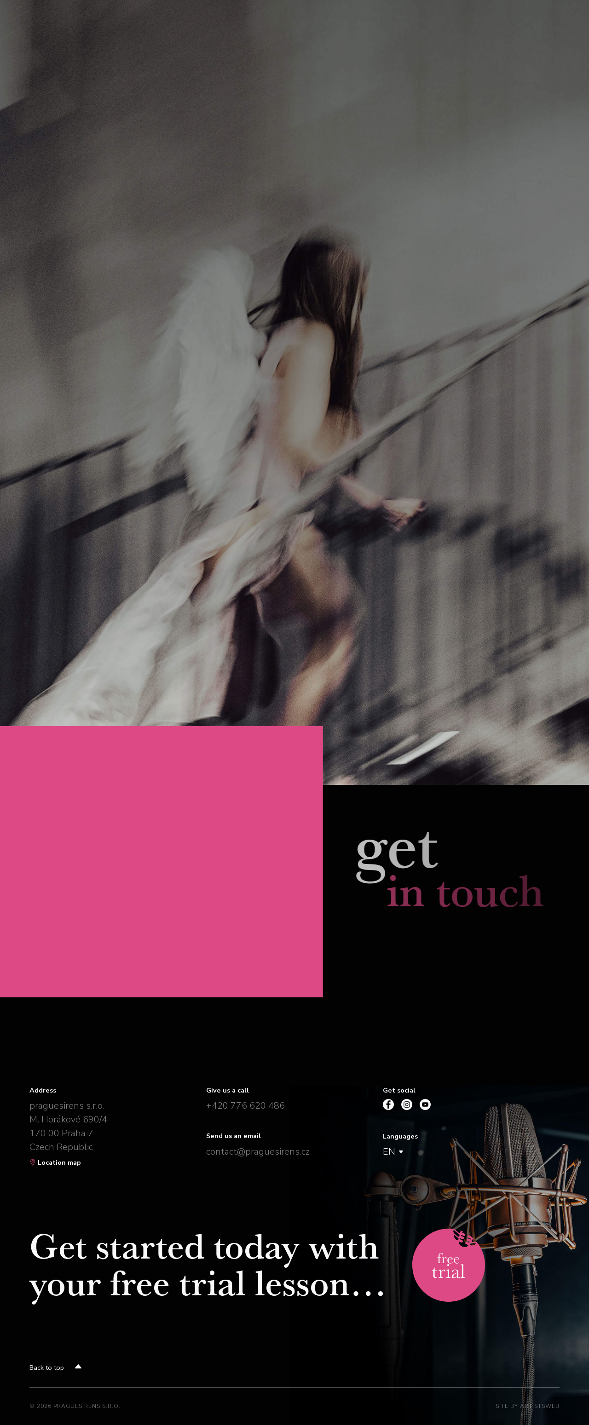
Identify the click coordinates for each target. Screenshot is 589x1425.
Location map (55, 1162)
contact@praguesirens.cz (258, 1151)
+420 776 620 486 (245, 1105)
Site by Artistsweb (528, 1406)
